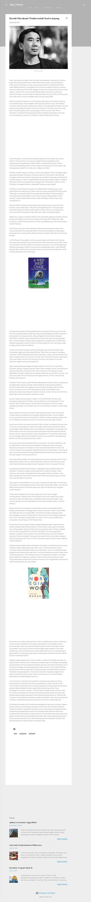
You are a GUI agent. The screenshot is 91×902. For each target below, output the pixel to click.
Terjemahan (47, 8)
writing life (32, 734)
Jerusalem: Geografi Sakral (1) (20, 868)
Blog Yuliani (16, 4)
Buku (37, 8)
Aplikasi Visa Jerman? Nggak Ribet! (23, 822)
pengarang (23, 734)
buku (15, 734)
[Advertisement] (79, 43)
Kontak (59, 8)
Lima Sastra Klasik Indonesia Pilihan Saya (25, 845)
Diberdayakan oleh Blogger (45, 893)
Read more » (62, 839)
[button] (66, 18)
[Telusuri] (84, 5)
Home (29, 8)
